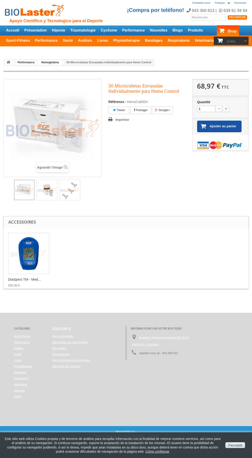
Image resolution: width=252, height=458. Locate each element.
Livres (102, 40)
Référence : (117, 102)
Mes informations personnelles (71, 360)
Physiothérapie (126, 40)
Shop (232, 31)
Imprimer (122, 120)
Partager (141, 110)
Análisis (85, 40)
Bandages (154, 40)
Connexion (240, 2)
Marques (19, 390)
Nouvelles (158, 30)
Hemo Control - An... (115, 279)
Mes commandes (62, 336)
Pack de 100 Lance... (70, 279)
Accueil (12, 30)
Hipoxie (58, 30)
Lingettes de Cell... (22, 279)
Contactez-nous (201, 2)
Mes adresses (61, 354)
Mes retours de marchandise (70, 342)
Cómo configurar (157, 451)
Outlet (11, 50)
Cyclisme (109, 30)
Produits (195, 30)
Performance (133, 30)
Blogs (178, 30)
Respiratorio (178, 40)
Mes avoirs (59, 348)
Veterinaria (204, 40)
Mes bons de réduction (66, 366)
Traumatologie (83, 30)
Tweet (119, 110)
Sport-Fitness (18, 40)
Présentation (35, 30)
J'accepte (235, 445)
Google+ (162, 110)
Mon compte (61, 328)
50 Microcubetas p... (161, 279)
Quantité (203, 102)
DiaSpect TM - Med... (208, 279)
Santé (68, 40)
